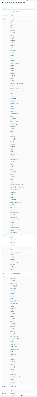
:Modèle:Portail (12, 242)
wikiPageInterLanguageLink (5, 15)
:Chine (11, 86)
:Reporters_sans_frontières (13, 207)
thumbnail (3, 8)
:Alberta (11, 47)
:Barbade (12, 67)
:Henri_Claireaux (12, 319)
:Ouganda (12, 191)
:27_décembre (12, 32)
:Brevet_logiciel (12, 73)
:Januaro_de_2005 (12, 258)
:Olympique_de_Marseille (13, 343)
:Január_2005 (12, 266)
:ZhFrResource (12, 390)
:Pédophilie (12, 204)
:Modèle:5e (12, 237)
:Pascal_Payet (12, 344)
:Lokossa (12, 161)
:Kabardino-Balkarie (12, 144)
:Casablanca (12, 80)
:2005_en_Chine (12, 281)
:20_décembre (12, 30)
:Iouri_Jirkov (12, 321)
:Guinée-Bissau (12, 123)
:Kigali (11, 148)
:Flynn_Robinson (12, 313)
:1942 (11, 25)
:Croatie (11, 93)
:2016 (11, 29)
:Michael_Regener (12, 381)
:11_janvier (12, 20)
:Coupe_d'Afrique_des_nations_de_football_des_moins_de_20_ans (17, 91)
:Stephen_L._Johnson (13, 362)
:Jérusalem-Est (12, 143)
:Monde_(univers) (12, 168)
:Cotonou (12, 90)
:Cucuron (12, 305)
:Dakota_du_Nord (12, 96)
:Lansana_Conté (12, 154)
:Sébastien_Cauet (12, 364)
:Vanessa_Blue (12, 372)
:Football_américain (12, 111)
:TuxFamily (12, 369)
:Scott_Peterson (12, 359)
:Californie (12, 77)
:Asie (11, 58)
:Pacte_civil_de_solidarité (13, 192)
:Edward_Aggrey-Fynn (13, 308)
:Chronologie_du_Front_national (14, 303)
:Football (11, 110)
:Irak (11, 131)
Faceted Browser (29, 0)
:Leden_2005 (12, 256)
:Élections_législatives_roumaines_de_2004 (15, 377)
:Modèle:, (12, 235)
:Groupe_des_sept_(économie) (14, 121)
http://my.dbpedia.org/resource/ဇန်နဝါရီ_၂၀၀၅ (14, 262)
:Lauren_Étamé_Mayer (13, 334)
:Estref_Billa (12, 311)
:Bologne (12, 72)
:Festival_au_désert (12, 108)
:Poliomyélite (12, 197)
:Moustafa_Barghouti (13, 171)
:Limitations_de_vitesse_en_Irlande (14, 159)
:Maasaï (11, 166)
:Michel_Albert (12, 382)
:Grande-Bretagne (12, 120)
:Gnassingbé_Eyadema (13, 118)
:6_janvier (12, 37)
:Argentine (12, 55)
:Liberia (11, 156)
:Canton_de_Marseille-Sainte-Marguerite (14, 300)
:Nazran (11, 179)
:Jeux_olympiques (12, 139)
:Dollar (11, 100)
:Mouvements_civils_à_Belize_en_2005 (14, 172)
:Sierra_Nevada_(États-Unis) (13, 217)
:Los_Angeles (12, 163)
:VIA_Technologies (12, 371)
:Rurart (11, 356)
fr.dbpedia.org (19, 3)
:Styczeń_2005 (12, 264)
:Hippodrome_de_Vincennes (13, 126)
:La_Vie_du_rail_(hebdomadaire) (14, 153)
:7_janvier (12, 38)
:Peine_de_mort (12, 196)
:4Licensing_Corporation (13, 290)
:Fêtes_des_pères (12, 315)
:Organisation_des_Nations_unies (14, 186)
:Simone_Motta (12, 361)
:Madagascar (12, 167)
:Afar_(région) (12, 43)
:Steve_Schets (12, 363)
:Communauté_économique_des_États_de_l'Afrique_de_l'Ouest (16, 88)
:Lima (11, 158)
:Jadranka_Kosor (12, 136)
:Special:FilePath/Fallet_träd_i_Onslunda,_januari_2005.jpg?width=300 (17, 8)
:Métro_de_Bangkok (13, 176)
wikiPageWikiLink (4, 19)
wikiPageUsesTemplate (4, 235)
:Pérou (11, 205)
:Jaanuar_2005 (12, 259)
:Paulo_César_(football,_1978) (13, 346)
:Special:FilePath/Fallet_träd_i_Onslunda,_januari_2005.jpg (16, 273)
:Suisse (11, 225)
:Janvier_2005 (12, 393)
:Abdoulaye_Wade (12, 40)
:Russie (11, 209)
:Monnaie (12, 169)
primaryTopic (4, 393)
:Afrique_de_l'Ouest (12, 44)
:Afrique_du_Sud (12, 45)
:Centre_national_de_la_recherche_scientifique (15, 82)
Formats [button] (12, 0)
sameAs (3, 253)
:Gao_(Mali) (12, 115)
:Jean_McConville (12, 326)
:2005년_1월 (12, 261)
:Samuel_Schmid (12, 215)
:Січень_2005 (12, 268)
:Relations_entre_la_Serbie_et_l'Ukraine (14, 353)
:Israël (11, 133)
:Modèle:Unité (12, 244)
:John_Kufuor (12, 141)
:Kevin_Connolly (12, 331)
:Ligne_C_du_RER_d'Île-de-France (14, 336)
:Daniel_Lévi (12, 306)
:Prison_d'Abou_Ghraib (13, 199)
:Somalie (12, 220)
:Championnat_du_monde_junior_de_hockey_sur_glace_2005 (16, 83)
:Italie (11, 134)
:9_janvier (12, 39)
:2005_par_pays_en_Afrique (13, 286)
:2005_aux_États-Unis (13, 278)
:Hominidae (12, 128)
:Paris (11, 194)
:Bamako (12, 65)
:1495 (11, 22)
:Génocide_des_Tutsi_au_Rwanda (14, 124)
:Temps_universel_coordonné (13, 232)
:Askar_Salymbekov (13, 296)
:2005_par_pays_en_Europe (13, 288)
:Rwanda (12, 210)
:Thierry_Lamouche (12, 366)
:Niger (11, 181)
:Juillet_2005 (12, 328)
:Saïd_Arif (12, 358)
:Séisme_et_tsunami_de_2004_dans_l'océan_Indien (15, 229)
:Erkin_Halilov (12, 310)
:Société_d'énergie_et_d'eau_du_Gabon (14, 219)
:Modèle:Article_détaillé (13, 239)
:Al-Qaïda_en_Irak (12, 293)
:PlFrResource (12, 391)
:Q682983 (11, 254)
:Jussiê (11, 329)
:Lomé (11, 162)
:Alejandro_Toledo (12, 48)
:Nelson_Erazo (12, 341)
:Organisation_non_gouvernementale (14, 189)
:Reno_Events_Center (13, 354)
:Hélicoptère (12, 129)
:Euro (11, 105)
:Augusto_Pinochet (12, 60)
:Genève (11, 116)
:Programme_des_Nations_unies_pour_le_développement (16, 202)
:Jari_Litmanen (12, 323)
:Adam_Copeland (12, 291)
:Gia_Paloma (12, 316)
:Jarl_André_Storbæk (13, 324)
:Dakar (11, 95)
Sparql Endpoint (33, 0)
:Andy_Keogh (12, 295)
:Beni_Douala (12, 70)
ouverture (4, 386)
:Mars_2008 (12, 379)
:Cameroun (12, 78)
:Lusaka (11, 164)
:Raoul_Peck (12, 206)
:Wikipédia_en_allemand (13, 374)
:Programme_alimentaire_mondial (14, 201)
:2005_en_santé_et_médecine (13, 283)
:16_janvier (12, 24)
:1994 (11, 27)
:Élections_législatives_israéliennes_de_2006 (15, 376)
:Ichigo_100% (12, 320)
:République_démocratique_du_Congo (14, 212)
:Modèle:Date (12, 240)
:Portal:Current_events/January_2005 (14, 253)
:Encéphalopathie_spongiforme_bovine (14, 103)
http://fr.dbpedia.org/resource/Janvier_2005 (15, 2)
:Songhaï (12, 222)
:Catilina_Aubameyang (13, 301)
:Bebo (11, 298)
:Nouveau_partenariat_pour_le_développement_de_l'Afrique (16, 184)
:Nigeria (11, 182)
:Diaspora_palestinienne (13, 98)
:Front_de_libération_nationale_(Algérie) (14, 113)
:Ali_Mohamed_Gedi (13, 50)
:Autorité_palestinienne (13, 62)
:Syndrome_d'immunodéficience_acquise (14, 227)
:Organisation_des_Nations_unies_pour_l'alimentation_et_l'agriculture (17, 187)
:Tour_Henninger (12, 367)
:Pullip (11, 351)
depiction (3, 273)
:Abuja (11, 42)
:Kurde (11, 151)
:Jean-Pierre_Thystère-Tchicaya (14, 325)
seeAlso (3, 252)
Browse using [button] (8, 0)
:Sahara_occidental (12, 214)
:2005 (11, 7)
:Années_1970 (12, 53)
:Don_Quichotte (12, 101)
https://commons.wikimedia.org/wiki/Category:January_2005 (15, 252)
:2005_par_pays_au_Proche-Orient (14, 285)
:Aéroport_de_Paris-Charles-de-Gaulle (14, 63)
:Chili (11, 85)
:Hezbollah (12, 125)
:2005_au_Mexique (12, 277)
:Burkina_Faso (12, 75)
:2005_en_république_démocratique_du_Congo (15, 282)
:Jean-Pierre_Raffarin (13, 138)
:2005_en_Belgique (12, 280)
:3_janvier (12, 35)
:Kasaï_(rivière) (12, 146)
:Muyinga (12, 174)
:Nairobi (11, 177)
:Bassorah (12, 68)
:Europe (11, 106)
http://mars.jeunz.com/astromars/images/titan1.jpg (14, 11)
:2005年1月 (12, 269)
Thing (5, 3)
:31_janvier (12, 34)
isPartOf (3, 7)
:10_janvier (12, 19)
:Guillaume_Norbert (12, 318)
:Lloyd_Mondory (12, 339)
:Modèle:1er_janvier (12, 245)
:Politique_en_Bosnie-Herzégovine (14, 349)
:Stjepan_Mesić (12, 224)
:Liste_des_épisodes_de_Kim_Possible (14, 338)
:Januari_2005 (12, 263)
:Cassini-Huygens (12, 81)
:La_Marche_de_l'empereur (13, 333)
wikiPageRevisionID (4, 18)
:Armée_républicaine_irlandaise (14, 57)
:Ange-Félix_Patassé (13, 52)
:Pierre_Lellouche (12, 348)
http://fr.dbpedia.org (12, 3)
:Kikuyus (11, 149)
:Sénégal (12, 230)
